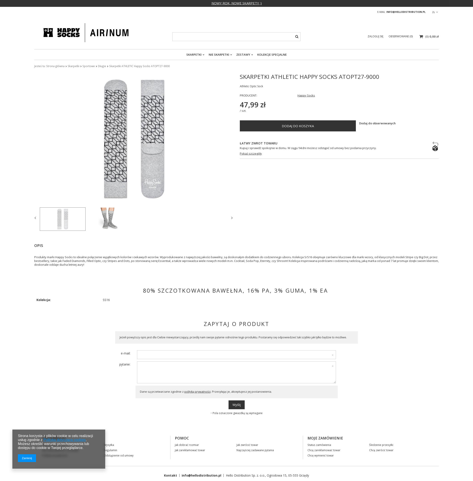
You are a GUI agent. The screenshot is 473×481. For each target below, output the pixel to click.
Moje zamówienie (325, 438)
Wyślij (237, 405)
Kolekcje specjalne (272, 55)
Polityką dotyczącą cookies (65, 440)
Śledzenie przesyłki (381, 444)
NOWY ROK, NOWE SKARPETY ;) (237, 3)
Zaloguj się (376, 36)
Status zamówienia (319, 444)
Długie (102, 66)
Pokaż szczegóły (251, 153)
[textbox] (236, 36)
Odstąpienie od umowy (119, 455)
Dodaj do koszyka (298, 126)
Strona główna (55, 66)
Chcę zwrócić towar (381, 450)
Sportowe (88, 66)
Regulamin (110, 450)
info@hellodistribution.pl (405, 11)
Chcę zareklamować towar (323, 450)
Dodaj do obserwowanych (377, 123)
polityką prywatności (197, 392)
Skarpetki (194, 55)
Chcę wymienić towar (320, 455)
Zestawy (243, 55)
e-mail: (125, 353)
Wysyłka (109, 444)
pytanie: (124, 364)
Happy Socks (306, 95)
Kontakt (170, 475)
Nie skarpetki (219, 55)
